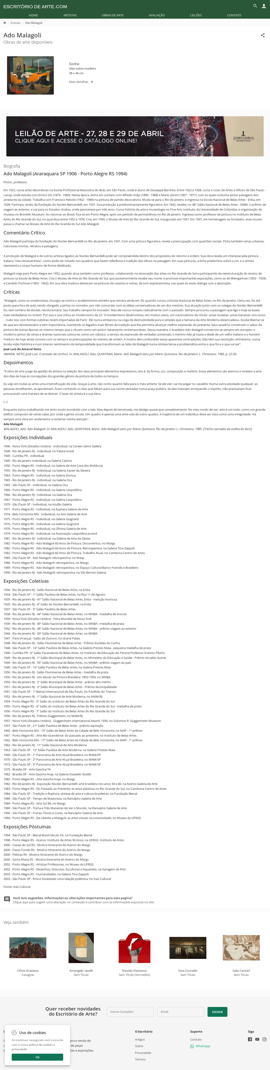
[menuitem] (33, 15)
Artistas (70, 15)
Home (33, 15)
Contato (234, 15)
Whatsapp (200, 1046)
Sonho (74, 63)
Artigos (140, 1039)
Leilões (196, 15)
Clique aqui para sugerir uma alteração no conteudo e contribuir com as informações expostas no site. (83, 900)
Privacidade (143, 1052)
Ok (38, 1057)
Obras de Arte (113, 15)
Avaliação (157, 15)
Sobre (139, 1046)
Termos (140, 1059)
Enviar (217, 1012)
